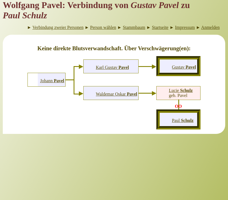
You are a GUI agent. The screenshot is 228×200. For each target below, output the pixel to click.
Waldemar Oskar (116, 94)
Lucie (181, 90)
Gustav (184, 67)
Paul (183, 120)
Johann (52, 80)
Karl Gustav (112, 67)
